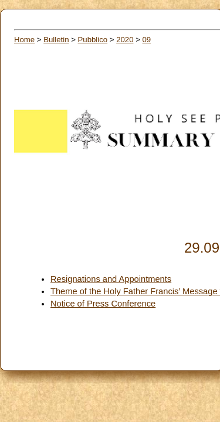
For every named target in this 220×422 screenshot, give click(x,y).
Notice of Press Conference (102, 303)
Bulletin (56, 39)
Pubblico (93, 39)
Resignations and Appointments (110, 279)
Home (24, 39)
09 (147, 39)
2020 (124, 39)
